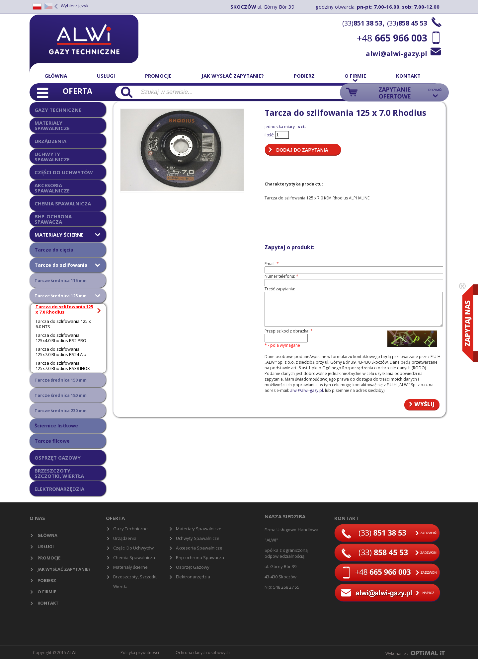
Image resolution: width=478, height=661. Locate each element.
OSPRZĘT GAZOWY (58, 457)
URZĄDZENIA (50, 141)
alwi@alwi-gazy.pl (396, 53)
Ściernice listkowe (56, 425)
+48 (392, 38)
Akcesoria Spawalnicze (199, 548)
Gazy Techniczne (130, 529)
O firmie (355, 75)
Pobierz (304, 75)
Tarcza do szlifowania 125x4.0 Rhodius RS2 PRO (61, 337)
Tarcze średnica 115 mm (61, 280)
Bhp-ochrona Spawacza (200, 557)
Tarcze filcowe (52, 441)
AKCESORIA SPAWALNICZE (52, 187)
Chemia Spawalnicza (134, 557)
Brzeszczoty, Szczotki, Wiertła (135, 581)
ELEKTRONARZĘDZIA (59, 488)
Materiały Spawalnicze (198, 529)
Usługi (106, 75)
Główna (55, 75)
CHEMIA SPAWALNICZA (63, 203)
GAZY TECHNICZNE (58, 110)
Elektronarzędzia (193, 577)
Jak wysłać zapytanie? (232, 75)
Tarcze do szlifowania (61, 265)
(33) (362, 23)
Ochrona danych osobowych (203, 652)
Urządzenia (124, 538)
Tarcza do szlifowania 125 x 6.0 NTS (63, 324)
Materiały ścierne (130, 567)
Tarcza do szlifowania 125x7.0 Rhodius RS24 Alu (61, 351)
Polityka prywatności (139, 652)
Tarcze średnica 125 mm (61, 296)
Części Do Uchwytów (133, 548)
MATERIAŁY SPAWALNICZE (52, 125)
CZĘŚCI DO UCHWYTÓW (64, 172)
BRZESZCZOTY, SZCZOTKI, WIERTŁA (59, 473)
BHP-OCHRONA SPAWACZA (53, 219)
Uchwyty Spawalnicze (197, 538)
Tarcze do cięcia (54, 250)
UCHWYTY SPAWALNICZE (52, 156)
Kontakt (408, 75)
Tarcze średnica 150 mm (61, 380)
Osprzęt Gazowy (192, 567)
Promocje (158, 75)
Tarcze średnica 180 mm (61, 395)
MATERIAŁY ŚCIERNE (59, 234)
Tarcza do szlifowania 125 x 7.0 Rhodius (64, 309)
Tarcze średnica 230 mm (61, 410)
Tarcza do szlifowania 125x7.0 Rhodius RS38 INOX (63, 365)
